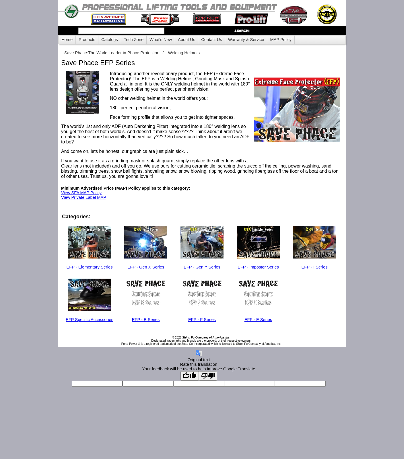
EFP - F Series (202, 319)
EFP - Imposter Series (258, 267)
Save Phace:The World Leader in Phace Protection (111, 52)
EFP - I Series (315, 267)
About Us (186, 39)
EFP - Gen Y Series (202, 267)
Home (67, 39)
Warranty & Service (246, 39)
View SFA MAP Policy (81, 192)
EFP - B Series (146, 319)
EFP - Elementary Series (89, 267)
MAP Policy (281, 39)
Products (87, 39)
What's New (160, 39)
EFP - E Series (258, 319)
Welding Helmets (184, 52)
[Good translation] (189, 376)
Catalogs (109, 39)
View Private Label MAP (83, 197)
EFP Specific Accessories (89, 319)
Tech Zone (133, 39)
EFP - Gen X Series (145, 267)
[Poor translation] (208, 376)
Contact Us (211, 39)
